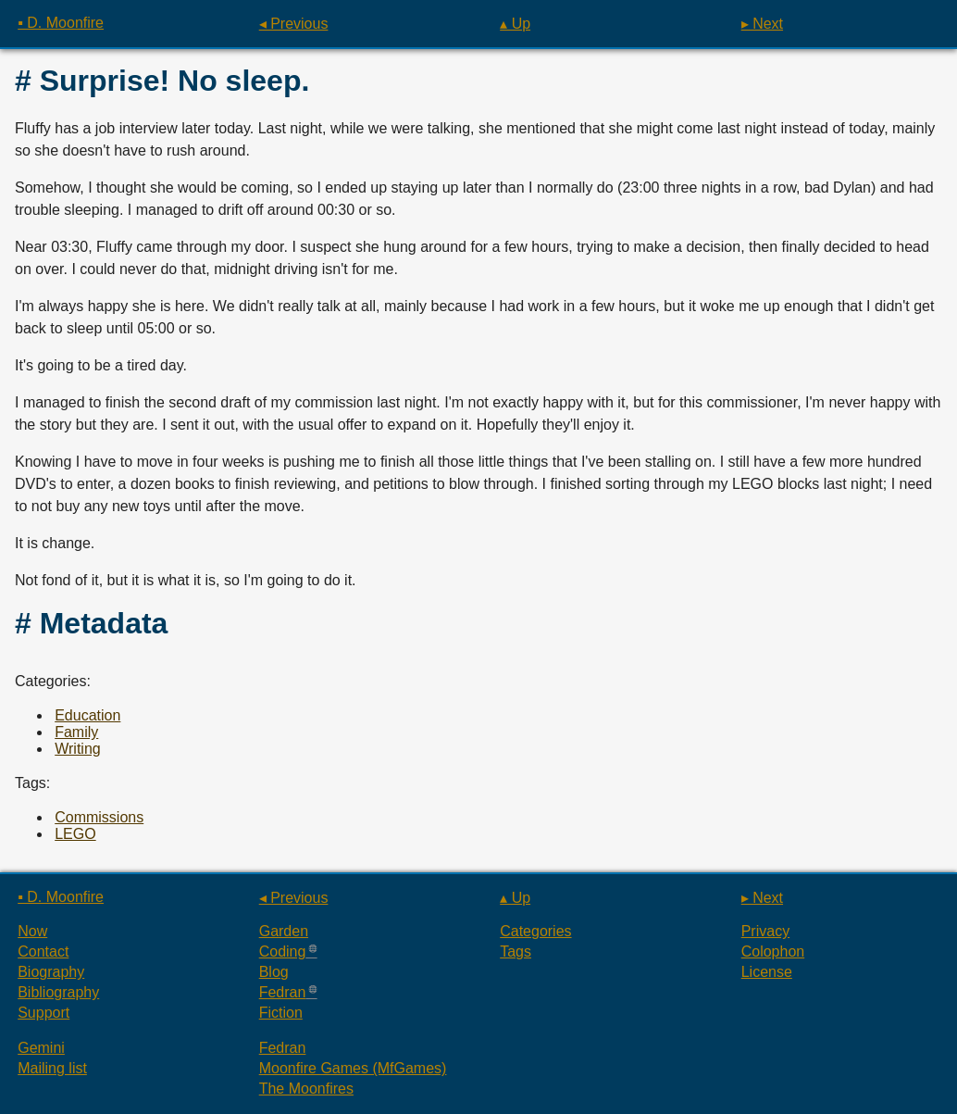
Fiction (281, 1012)
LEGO (75, 834)
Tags (515, 951)
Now (32, 931)
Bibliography (58, 992)
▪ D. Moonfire (61, 23)
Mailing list (52, 1068)
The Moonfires (306, 1088)
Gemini (41, 1048)
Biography (51, 972)
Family (76, 732)
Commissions (99, 817)
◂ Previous (294, 23)
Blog (274, 972)
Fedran (282, 992)
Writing (78, 749)
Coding (282, 951)
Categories (535, 931)
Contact (43, 951)
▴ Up (515, 23)
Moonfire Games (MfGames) (353, 1068)
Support (43, 1012)
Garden (283, 931)
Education (87, 715)
